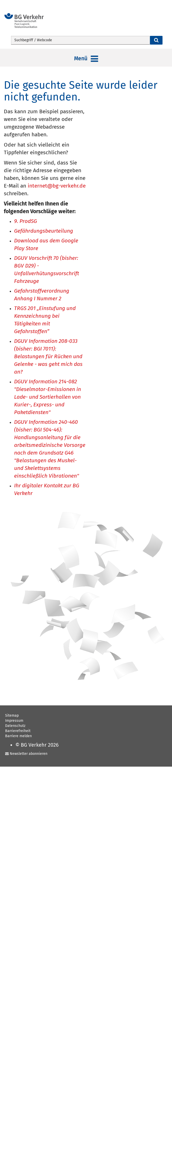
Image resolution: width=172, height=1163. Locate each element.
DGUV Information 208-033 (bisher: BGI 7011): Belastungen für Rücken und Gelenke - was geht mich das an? (48, 357)
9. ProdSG (25, 221)
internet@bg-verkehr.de (57, 185)
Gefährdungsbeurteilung (43, 231)
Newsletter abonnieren (28, 754)
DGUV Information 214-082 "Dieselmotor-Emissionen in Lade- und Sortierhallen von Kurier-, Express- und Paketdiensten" (47, 397)
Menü (86, 59)
